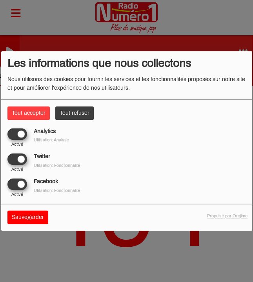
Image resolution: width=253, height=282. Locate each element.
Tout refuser (74, 113)
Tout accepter (29, 113)
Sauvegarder (28, 218)
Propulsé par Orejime (227, 216)
